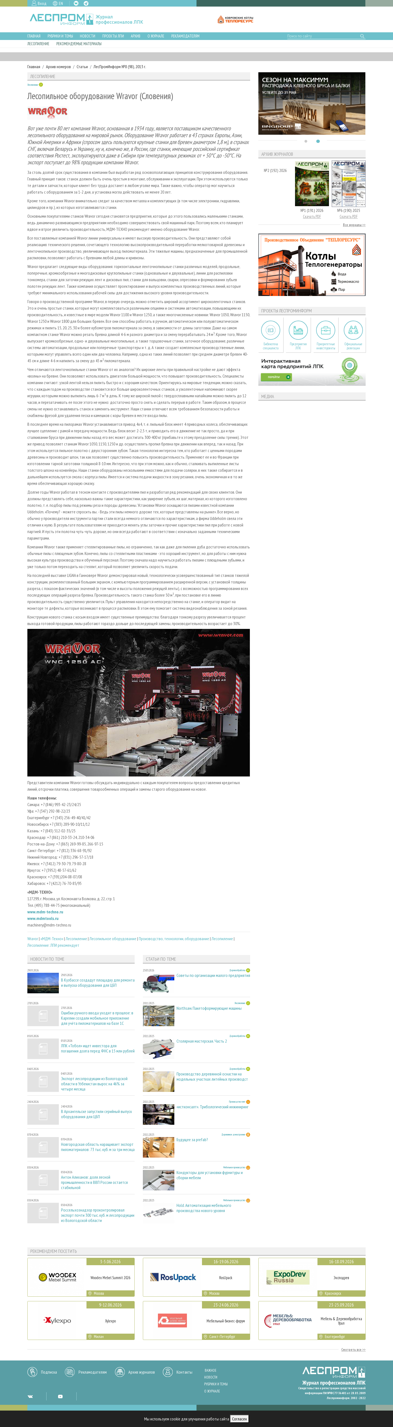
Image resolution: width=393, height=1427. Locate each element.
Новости (87, 36)
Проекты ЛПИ (113, 36)
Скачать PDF (312, 216)
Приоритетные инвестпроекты (325, 346)
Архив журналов (141, 1372)
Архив (135, 36)
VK (76, 3)
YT (60, 1396)
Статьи (82, 66)
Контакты (184, 1372)
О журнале (156, 36)
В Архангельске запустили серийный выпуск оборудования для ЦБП (96, 1114)
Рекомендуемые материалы (79, 43)
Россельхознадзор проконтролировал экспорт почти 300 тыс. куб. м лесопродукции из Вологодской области (97, 1215)
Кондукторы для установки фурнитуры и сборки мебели (210, 1175)
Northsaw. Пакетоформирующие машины (209, 1008)
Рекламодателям (185, 36)
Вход (42, 3)
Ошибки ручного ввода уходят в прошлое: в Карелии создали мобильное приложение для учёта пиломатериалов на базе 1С (97, 1018)
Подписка (49, 1372)
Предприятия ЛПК (298, 346)
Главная (34, 36)
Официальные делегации (353, 346)
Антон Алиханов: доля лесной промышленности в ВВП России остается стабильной (94, 1182)
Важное (210, 1370)
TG (86, 3)
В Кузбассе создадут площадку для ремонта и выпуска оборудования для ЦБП (98, 982)
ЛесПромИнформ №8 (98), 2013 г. (120, 66)
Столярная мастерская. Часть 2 (202, 1041)
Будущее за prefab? (192, 1139)
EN (61, 3)
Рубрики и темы (60, 36)
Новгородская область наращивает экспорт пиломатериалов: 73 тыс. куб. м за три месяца (98, 1147)
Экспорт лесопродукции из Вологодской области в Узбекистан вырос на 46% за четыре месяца (94, 1084)
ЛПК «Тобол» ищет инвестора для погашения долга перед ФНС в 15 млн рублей (98, 1048)
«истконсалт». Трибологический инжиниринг (212, 1106)
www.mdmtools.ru (43, 918)
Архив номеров (58, 66)
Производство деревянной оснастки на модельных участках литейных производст (212, 1076)
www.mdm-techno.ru (45, 911)
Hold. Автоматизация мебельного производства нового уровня (204, 1208)
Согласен (239, 1419)
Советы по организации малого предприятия (213, 975)
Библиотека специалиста (271, 346)
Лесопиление (38, 43)
